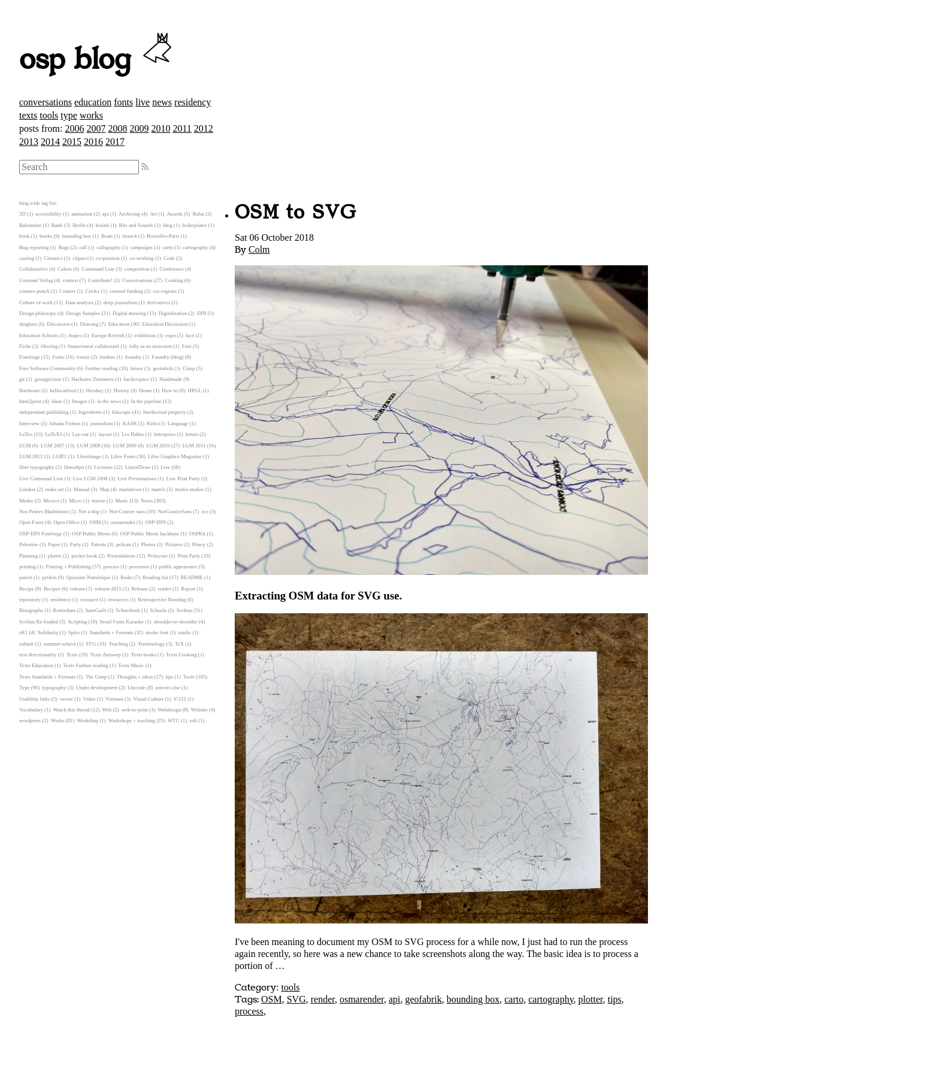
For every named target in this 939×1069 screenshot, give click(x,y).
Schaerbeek (128, 610)
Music (121, 501)
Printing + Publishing (68, 567)
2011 (181, 128)
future (137, 368)
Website (199, 710)
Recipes (52, 589)
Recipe (26, 589)
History (121, 390)
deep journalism (120, 302)
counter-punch (34, 291)
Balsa (198, 214)
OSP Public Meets (91, 534)
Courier (67, 291)
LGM (25, 446)
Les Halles (133, 434)
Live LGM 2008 (90, 478)
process (249, 1011)
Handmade (170, 379)
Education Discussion (164, 324)
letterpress (164, 434)
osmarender (362, 999)
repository (30, 599)
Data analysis (79, 302)
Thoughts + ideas (135, 677)
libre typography (36, 467)
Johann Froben (64, 423)
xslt (193, 720)
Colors (64, 269)
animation (81, 214)
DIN (202, 313)
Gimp (189, 368)
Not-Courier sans (127, 511)
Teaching (118, 644)
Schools (158, 610)
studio (184, 632)
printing (27, 567)
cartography (550, 999)
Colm (259, 249)
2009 (139, 128)
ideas (57, 401)
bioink (102, 225)
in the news (109, 401)
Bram (107, 236)
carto (513, 999)
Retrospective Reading (162, 599)
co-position (108, 258)
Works (58, 720)
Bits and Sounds (136, 225)
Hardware (29, 390)
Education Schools (39, 335)
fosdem (107, 357)
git (22, 379)
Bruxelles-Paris (163, 236)
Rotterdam (64, 610)
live (142, 102)
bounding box (473, 999)
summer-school (59, 644)
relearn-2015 (108, 589)
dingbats (28, 324)
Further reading (101, 368)
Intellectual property (164, 412)
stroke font (157, 632)
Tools (189, 677)
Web (107, 710)
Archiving (129, 214)
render (323, 999)
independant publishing (43, 412)
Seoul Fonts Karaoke (121, 622)
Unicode (137, 688)
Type (24, 688)
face (190, 335)
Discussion (58, 324)
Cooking (174, 280)
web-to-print (135, 710)
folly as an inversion (150, 346)
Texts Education (36, 665)
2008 (117, 128)
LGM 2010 (157, 446)
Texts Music (131, 665)
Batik (57, 225)
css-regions (165, 291)
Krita (152, 423)
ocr (205, 511)
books (46, 236)
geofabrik (423, 999)
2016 (93, 142)
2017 (115, 142)
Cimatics (53, 258)
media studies (189, 489)
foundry (133, 357)
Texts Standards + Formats (47, 677)
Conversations (137, 280)
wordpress (30, 720)
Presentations (121, 556)
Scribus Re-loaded (38, 622)
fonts (123, 102)
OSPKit (197, 534)
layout (105, 434)
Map (104, 489)
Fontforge (29, 357)
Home (145, 390)
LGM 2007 (52, 446)
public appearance (178, 567)
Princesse (158, 556)
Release (140, 589)
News (147, 501)
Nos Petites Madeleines (44, 511)
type (68, 115)
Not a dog (88, 511)
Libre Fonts (123, 456)
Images (79, 401)
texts (28, 115)
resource (89, 599)
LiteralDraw (138, 467)
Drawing (89, 324)
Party (75, 544)
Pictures (173, 544)
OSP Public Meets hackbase (150, 534)
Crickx (92, 291)
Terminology (151, 644)
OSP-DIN (155, 522)
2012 (203, 128)
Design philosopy (37, 313)
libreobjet (74, 467)
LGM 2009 (124, 446)
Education (119, 324)
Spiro (74, 632)
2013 (28, 142)
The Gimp (96, 677)
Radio (126, 577)
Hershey (95, 390)
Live (165, 467)
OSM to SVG (296, 213)
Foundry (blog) (168, 357)
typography (54, 688)
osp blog (97, 60)
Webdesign (169, 710)
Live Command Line (41, 478)
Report (188, 589)
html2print (30, 401)
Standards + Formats (111, 632)
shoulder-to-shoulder (176, 622)
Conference (171, 269)
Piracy (198, 544)
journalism (101, 423)
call (83, 247)
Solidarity (48, 632)
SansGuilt (95, 610)
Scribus (184, 610)
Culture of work (36, 302)
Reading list (155, 577)
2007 (95, 128)
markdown (130, 489)
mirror (98, 501)
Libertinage (89, 456)
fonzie (83, 357)
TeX (179, 644)
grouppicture (48, 379)
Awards (174, 214)
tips (615, 999)
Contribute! (100, 280)
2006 (74, 128)
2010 (160, 128)
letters (192, 434)
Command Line (97, 269)
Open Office (66, 522)
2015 (71, 142)
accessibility (48, 214)
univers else (167, 688)
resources (118, 599)
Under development (97, 688)
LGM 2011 (193, 446)
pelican (123, 544)
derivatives (159, 302)
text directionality (37, 655)
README (192, 577)
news (162, 102)
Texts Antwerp (105, 655)
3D (22, 214)
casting (26, 258)
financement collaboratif (93, 346)
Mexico (51, 501)
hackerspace (136, 379)
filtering (49, 346)
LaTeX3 (53, 434)
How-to (170, 390)
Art (153, 214)
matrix (158, 489)
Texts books (143, 655)
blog (167, 225)
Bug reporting (34, 247)
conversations (45, 102)
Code (169, 258)
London (27, 489)
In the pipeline (146, 401)
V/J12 (180, 699)
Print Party (188, 556)
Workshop (87, 720)
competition (137, 269)
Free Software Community (47, 368)
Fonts (58, 357)
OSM (271, 999)
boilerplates (194, 225)
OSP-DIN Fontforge (40, 534)
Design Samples (83, 313)
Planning (28, 556)
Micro (75, 501)
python (49, 577)
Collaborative (33, 269)
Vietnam (114, 699)
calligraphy (108, 247)
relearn (77, 589)
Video (89, 699)
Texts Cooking (181, 655)
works (91, 115)
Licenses (103, 467)
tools (49, 115)
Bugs (64, 247)
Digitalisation (172, 313)
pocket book (84, 556)
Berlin (79, 225)
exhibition (145, 335)
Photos (148, 544)
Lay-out (80, 434)
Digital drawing (129, 313)
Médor (26, 501)
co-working (141, 258)
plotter (590, 999)
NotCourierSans (174, 511)
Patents (98, 544)
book (24, 236)
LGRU (60, 456)
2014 (50, 142)
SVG (296, 999)
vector (66, 699)
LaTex (25, 434)
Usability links (34, 699)
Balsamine (30, 225)
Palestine (28, 544)
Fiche (25, 346)
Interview (29, 423)
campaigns (141, 247)
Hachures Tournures (92, 379)
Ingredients (90, 412)
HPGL (195, 390)
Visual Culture (148, 699)
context (70, 280)
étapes (74, 335)
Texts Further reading (85, 665)
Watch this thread (71, 710)
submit (26, 644)
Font (187, 346)
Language (178, 423)
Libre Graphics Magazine (175, 456)
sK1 (23, 632)
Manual (82, 489)
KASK (130, 423)
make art (55, 489)
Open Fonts (31, 522)
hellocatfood (63, 390)
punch (25, 577)
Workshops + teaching (132, 720)
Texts (72, 655)
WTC (174, 720)
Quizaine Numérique (88, 577)
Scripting (77, 622)
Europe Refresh (108, 335)
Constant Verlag (36, 280)
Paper (54, 544)
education (92, 102)
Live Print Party (183, 478)
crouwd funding (126, 291)
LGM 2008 (88, 446)
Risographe (31, 610)
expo (170, 335)
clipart (79, 258)
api (395, 999)
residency (192, 102)
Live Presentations (136, 478)
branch (130, 236)
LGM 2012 (31, 456)
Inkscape (121, 412)
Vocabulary (31, 710)
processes (139, 567)
